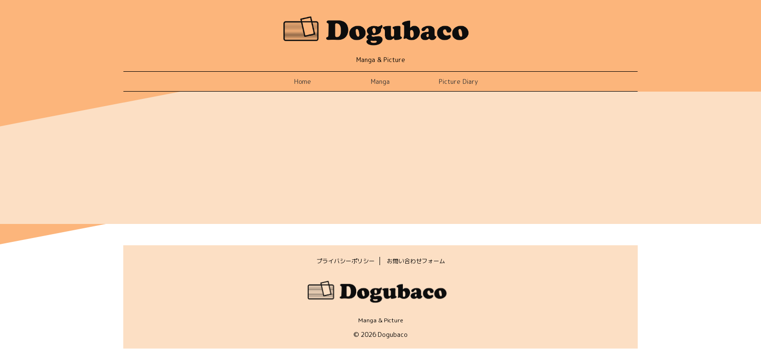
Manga (380, 81)
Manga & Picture (380, 320)
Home (302, 81)
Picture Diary (458, 81)
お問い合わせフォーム (416, 261)
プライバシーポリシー (345, 261)
